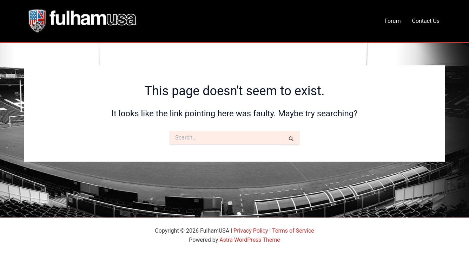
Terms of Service (293, 230)
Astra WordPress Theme (249, 239)
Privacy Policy (250, 230)
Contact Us (426, 21)
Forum (392, 21)
